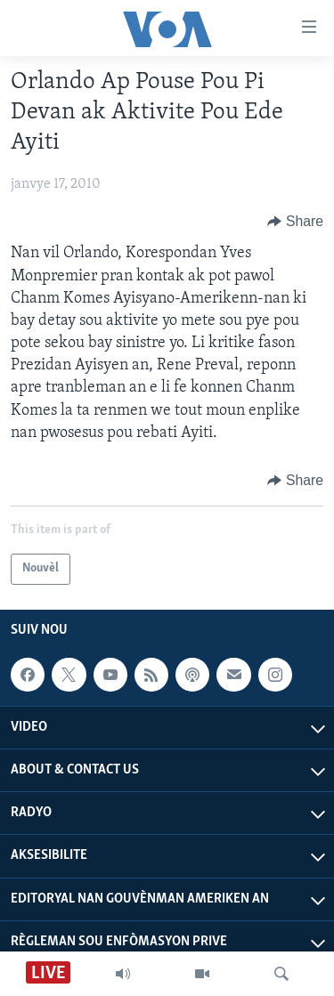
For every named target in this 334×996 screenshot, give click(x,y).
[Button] (295, 221)
